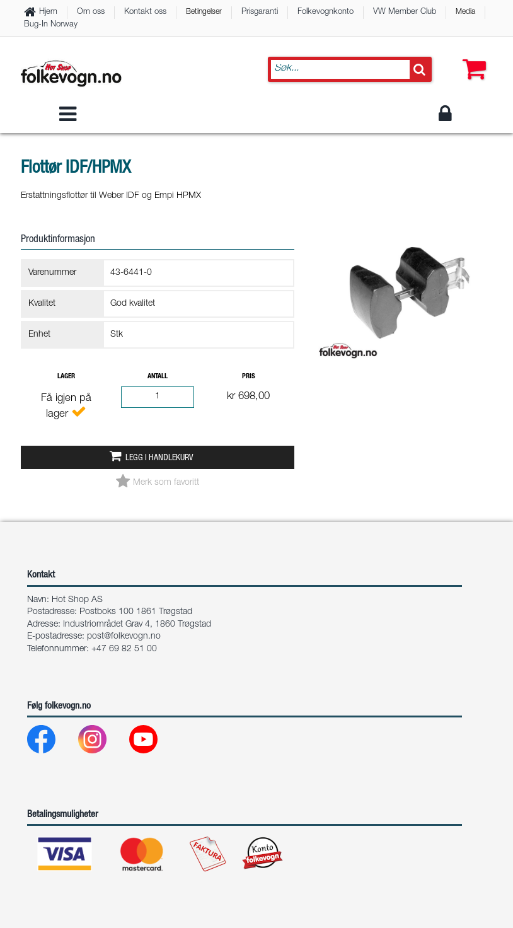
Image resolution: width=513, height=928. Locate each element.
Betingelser (204, 12)
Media (465, 12)
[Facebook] (51, 742)
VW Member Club (404, 12)
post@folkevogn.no (124, 636)
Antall (157, 376)
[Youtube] (153, 742)
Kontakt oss (145, 12)
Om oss (91, 12)
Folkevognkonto (325, 12)
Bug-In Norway (51, 25)
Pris (248, 376)
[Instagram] (102, 742)
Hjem (48, 12)
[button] (471, 56)
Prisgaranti (259, 12)
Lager (66, 376)
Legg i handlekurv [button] (159, 458)
